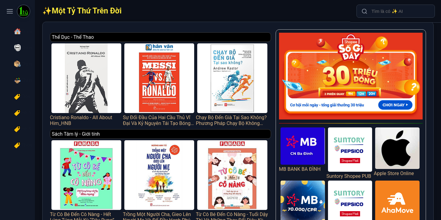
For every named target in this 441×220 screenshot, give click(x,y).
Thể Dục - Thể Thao (111, 37)
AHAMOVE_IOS (400, 194)
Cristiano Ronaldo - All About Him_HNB (121, 80)
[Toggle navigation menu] (10, 11)
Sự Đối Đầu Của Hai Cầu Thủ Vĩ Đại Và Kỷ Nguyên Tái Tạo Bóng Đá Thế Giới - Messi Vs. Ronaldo (186, 80)
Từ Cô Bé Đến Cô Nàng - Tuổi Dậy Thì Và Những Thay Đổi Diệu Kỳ (251, 169)
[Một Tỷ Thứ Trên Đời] (23, 12)
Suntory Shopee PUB (358, 143)
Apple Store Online (400, 139)
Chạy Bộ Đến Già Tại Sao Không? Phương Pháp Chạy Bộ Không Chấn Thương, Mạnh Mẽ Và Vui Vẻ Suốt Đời (251, 80)
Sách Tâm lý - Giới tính (114, 126)
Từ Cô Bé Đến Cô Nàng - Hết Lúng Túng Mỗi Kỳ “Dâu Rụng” (121, 169)
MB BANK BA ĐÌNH (315, 138)
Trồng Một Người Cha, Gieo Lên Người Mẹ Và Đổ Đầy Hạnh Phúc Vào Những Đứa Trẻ (186, 169)
